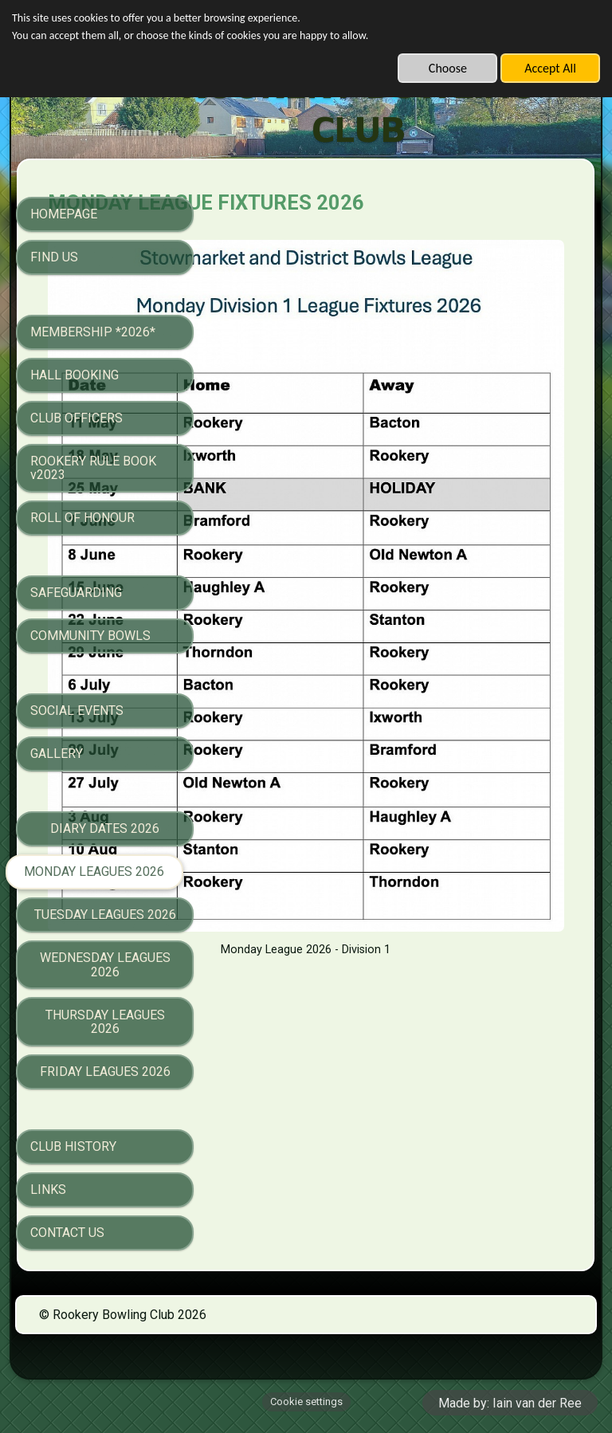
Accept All (550, 68)
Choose (448, 68)
